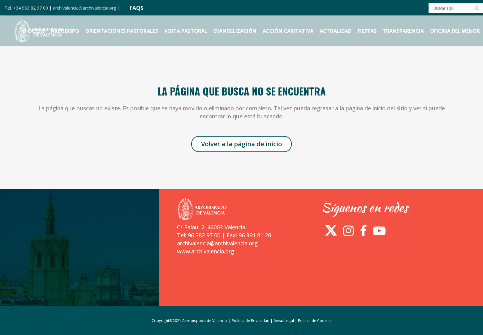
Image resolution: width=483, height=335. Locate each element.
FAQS (136, 7)
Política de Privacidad (251, 320)
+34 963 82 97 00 (30, 8)
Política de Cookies (315, 320)
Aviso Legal (284, 320)
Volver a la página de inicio (241, 144)
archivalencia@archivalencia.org (84, 8)
